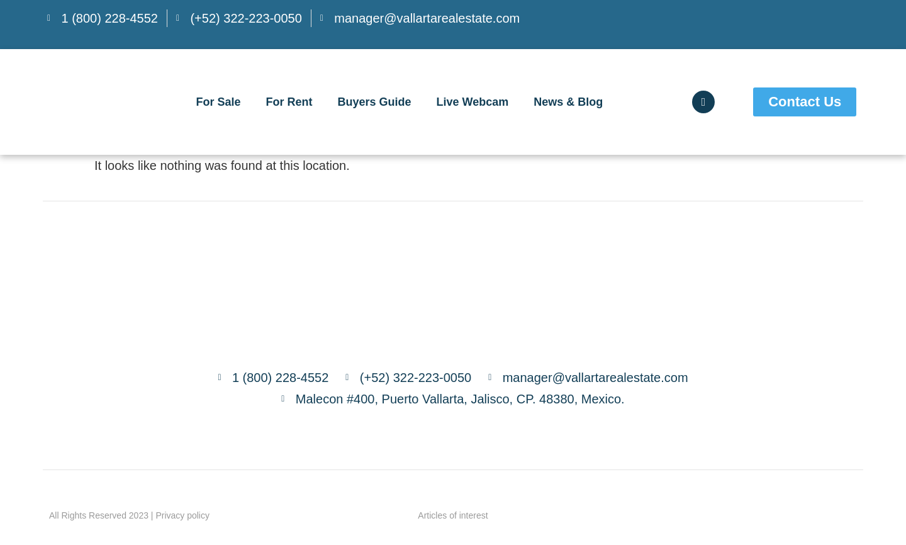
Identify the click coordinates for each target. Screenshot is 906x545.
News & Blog (568, 102)
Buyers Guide (374, 102)
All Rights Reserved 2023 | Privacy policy (129, 515)
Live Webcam (473, 102)
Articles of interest (453, 515)
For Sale (218, 102)
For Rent (289, 102)
